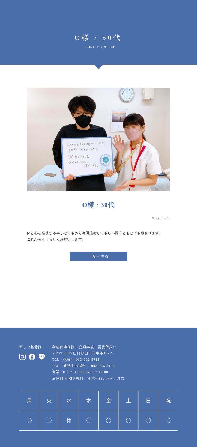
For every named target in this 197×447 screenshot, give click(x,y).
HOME (90, 47)
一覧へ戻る (98, 256)
